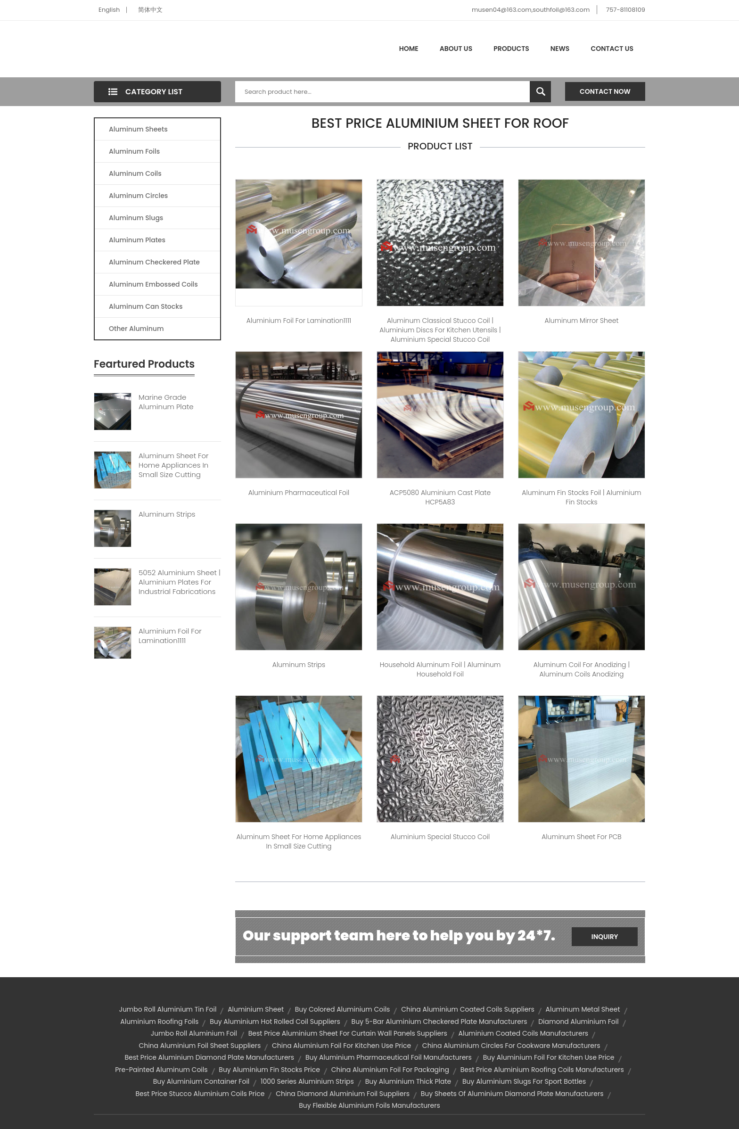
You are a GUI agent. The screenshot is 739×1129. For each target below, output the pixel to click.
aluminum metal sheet (583, 1009)
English (109, 9)
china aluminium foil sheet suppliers (200, 1045)
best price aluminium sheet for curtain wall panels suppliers (347, 1033)
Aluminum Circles (138, 195)
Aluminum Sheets (138, 129)
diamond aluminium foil (578, 1021)
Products (511, 48)
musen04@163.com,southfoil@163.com (531, 9)
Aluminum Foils (134, 151)
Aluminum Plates (137, 240)
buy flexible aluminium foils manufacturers (369, 1105)
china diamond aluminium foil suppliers (343, 1093)
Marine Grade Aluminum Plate (166, 402)
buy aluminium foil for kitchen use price (549, 1057)
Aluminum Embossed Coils (153, 284)
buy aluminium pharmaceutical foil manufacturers (388, 1057)
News (560, 48)
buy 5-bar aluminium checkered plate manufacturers (439, 1021)
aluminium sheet (256, 1009)
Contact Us (612, 48)
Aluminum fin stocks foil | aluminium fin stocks (581, 497)
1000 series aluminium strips (307, 1081)
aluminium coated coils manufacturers (524, 1033)
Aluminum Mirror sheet (582, 320)
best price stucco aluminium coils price (199, 1093)
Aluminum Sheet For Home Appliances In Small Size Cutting (174, 465)
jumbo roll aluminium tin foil (167, 1009)
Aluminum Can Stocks (145, 306)
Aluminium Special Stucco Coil (440, 836)
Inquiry (604, 936)
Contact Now (605, 91)
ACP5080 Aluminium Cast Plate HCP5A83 (440, 497)
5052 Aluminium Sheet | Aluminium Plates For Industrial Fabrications (180, 582)
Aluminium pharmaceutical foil (299, 492)
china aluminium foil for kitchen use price (341, 1045)
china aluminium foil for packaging (390, 1069)
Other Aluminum (136, 328)
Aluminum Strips (167, 514)
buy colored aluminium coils (342, 1009)
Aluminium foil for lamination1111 (298, 320)
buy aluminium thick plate (408, 1081)
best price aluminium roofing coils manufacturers (542, 1069)
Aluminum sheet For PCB (582, 836)
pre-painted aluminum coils (161, 1069)
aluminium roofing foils (159, 1021)
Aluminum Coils (135, 173)
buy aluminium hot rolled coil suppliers (275, 1021)
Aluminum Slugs (136, 218)
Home (409, 48)
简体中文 (150, 9)
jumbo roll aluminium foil (194, 1033)
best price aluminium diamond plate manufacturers (209, 1057)
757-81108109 (625, 9)
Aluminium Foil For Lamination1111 (170, 635)
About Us (456, 48)
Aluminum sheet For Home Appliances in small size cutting (298, 841)
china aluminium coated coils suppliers (467, 1009)
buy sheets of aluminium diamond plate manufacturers (512, 1093)
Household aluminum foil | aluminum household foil (440, 669)
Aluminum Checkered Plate (154, 262)
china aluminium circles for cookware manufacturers (511, 1045)
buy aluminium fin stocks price (269, 1069)
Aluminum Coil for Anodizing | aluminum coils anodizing (582, 669)
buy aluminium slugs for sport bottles (524, 1081)
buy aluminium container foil (201, 1081)
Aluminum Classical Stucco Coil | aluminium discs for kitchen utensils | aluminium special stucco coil (440, 330)
